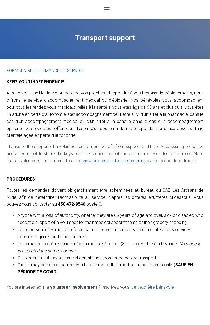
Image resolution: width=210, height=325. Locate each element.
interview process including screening (110, 160)
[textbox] (105, 244)
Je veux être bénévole (152, 287)
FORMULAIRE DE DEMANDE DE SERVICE (45, 70)
